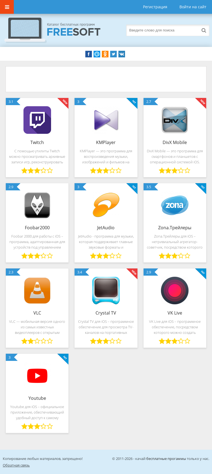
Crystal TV (106, 313)
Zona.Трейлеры (174, 228)
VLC (37, 313)
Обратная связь (16, 465)
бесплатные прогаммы (166, 458)
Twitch (37, 142)
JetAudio (106, 228)
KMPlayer (106, 142)
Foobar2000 (37, 228)
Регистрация (155, 6)
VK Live (175, 313)
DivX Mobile (175, 142)
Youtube (37, 398)
